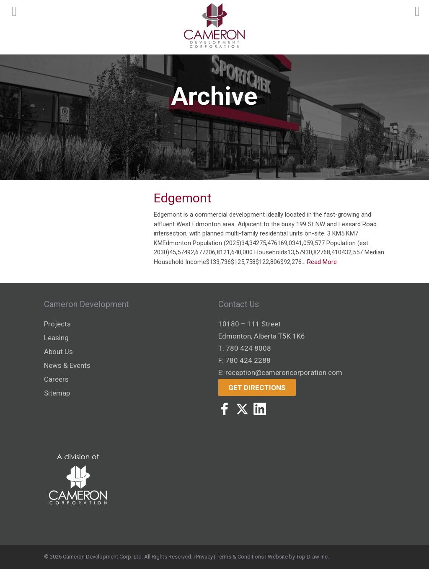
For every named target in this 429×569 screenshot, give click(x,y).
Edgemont (183, 198)
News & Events (67, 365)
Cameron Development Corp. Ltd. (103, 556)
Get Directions (257, 387)
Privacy (204, 556)
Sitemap (57, 393)
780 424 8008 (248, 348)
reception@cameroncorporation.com (283, 372)
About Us (58, 351)
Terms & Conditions (240, 556)
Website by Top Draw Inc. (298, 556)
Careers (56, 379)
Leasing (56, 338)
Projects (57, 324)
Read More (322, 262)
